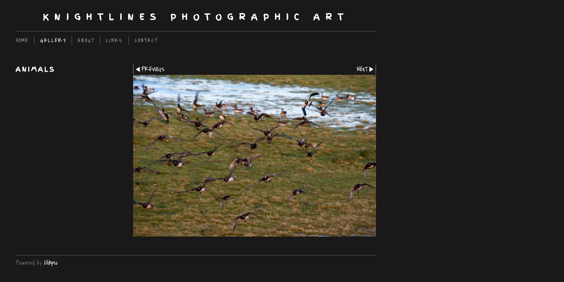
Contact (146, 40)
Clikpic (51, 262)
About (86, 40)
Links (114, 40)
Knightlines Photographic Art (196, 17)
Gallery (53, 40)
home (22, 40)
